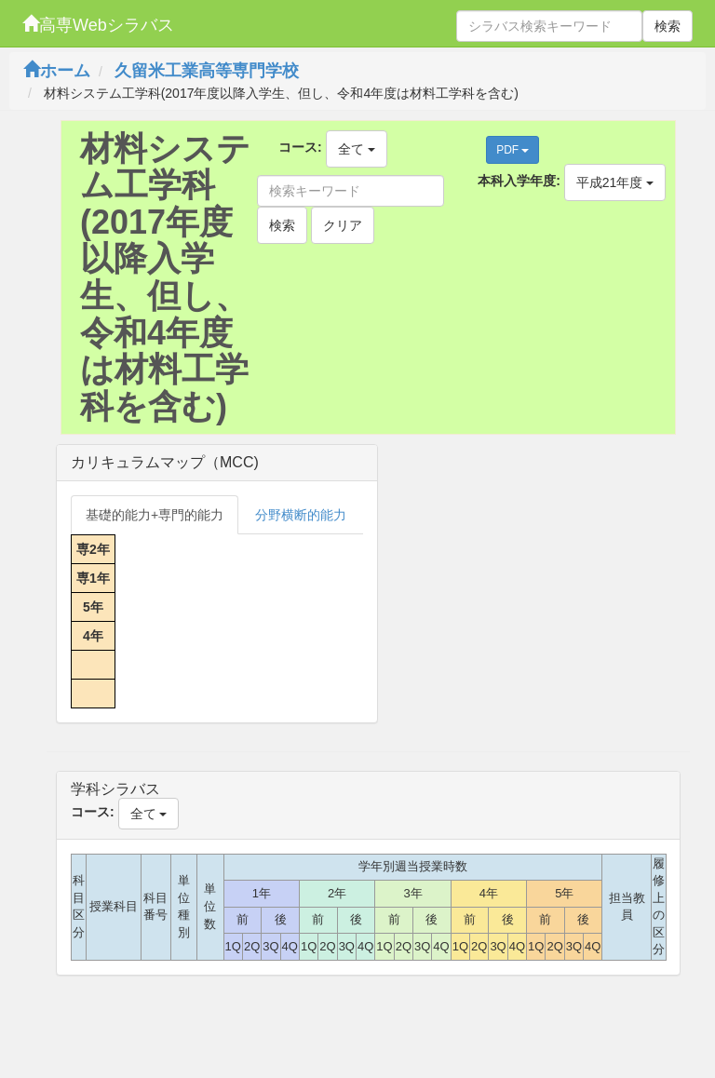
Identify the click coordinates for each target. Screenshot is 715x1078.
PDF (512, 149)
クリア (342, 225)
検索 (667, 26)
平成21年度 (615, 182)
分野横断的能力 (300, 514)
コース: (300, 147)
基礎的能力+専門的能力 (154, 514)
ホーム (56, 70)
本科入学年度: (519, 180)
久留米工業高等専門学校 (207, 70)
